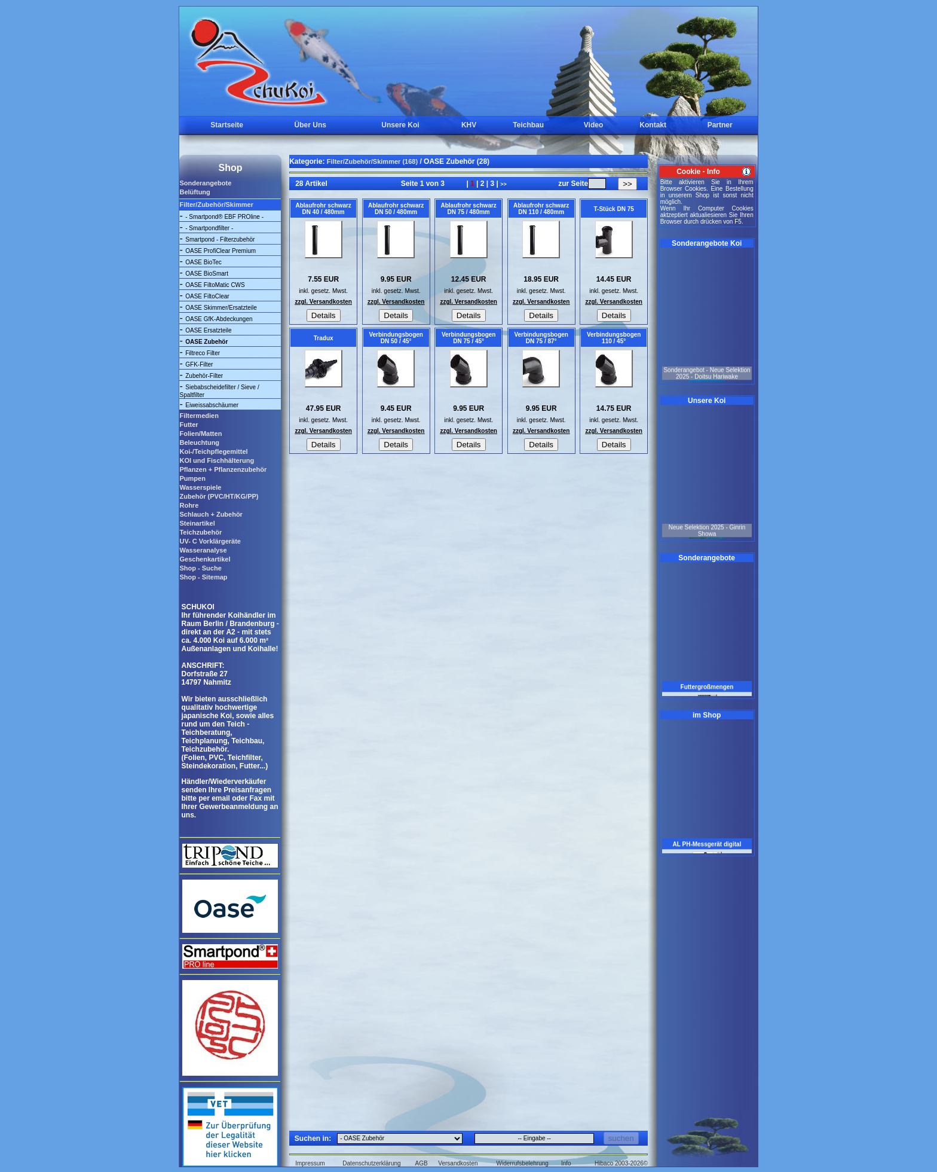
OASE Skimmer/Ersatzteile (220, 307)
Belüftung (194, 192)
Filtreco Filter (202, 353)
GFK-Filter (199, 364)
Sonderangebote (205, 183)
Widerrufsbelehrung (523, 1163)
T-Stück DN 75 (614, 209)
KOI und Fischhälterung (216, 460)
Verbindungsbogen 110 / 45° (614, 337)
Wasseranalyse (202, 550)
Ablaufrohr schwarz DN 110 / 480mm (541, 208)
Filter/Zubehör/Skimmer (216, 204)
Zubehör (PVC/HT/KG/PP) (218, 496)
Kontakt (652, 125)
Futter (188, 424)
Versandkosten (457, 1163)
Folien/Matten (200, 433)
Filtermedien (198, 415)
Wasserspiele (200, 487)
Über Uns (310, 125)
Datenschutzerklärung (371, 1163)
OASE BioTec (203, 262)
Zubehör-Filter (204, 376)
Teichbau (528, 125)
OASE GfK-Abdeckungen (218, 319)
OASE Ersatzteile (208, 330)
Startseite (226, 125)
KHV (468, 125)
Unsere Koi (400, 125)
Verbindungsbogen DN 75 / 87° (541, 337)
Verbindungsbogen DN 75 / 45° (469, 337)
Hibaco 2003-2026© (621, 1163)
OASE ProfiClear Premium (220, 251)
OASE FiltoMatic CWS (214, 285)
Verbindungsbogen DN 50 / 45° (396, 337)
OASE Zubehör (206, 341)
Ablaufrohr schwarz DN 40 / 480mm (323, 208)
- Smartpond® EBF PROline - (224, 216)
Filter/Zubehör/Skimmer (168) (372, 161)
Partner (720, 125)
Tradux (323, 338)
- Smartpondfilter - (209, 228)
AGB (421, 1163)
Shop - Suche (200, 568)
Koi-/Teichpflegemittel (213, 451)
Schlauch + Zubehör (210, 514)
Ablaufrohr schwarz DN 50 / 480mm (396, 208)
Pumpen (192, 478)
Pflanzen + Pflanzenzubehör (223, 469)
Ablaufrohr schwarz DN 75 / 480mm (468, 208)
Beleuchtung (199, 442)
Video (593, 125)
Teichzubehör (200, 532)
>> (503, 184)
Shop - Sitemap (203, 577)
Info (566, 1163)
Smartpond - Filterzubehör (220, 239)
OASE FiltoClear (207, 296)
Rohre (188, 505)
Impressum (309, 1163)
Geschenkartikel (204, 559)
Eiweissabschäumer (211, 405)
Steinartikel (197, 523)
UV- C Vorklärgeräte (210, 541)
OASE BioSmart (206, 273)
